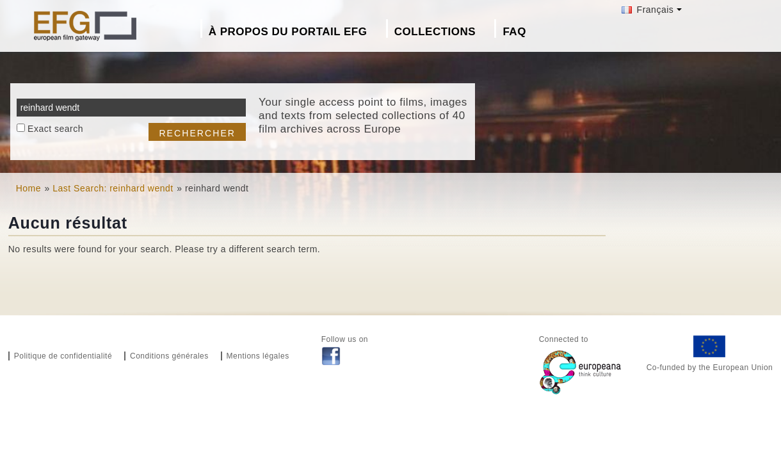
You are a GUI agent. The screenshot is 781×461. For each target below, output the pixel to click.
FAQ (514, 32)
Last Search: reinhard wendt (112, 188)
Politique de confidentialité (63, 356)
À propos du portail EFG (288, 32)
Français (647, 9)
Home (28, 188)
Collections (435, 32)
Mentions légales (258, 356)
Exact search (55, 129)
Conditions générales (169, 356)
